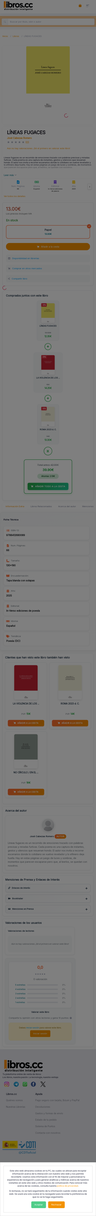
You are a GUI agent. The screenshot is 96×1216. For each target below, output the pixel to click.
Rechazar (56, 1204)
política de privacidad (67, 1186)
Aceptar (38, 1204)
